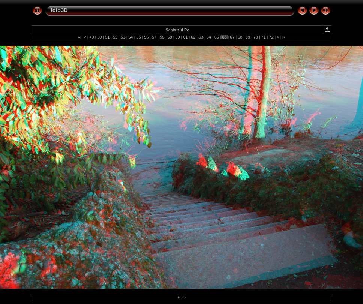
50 (99, 37)
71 (263, 37)
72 (271, 37)
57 (154, 37)
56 (146, 37)
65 (216, 37)
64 (209, 37)
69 (247, 37)
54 (131, 37)
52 (115, 37)
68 (240, 37)
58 (162, 37)
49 (91, 37)
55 (138, 37)
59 (169, 37)
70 (255, 37)
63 (201, 37)
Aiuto (181, 297)
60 (177, 37)
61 (185, 37)
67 (232, 37)
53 (123, 37)
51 (107, 37)
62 (193, 37)
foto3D (59, 10)
